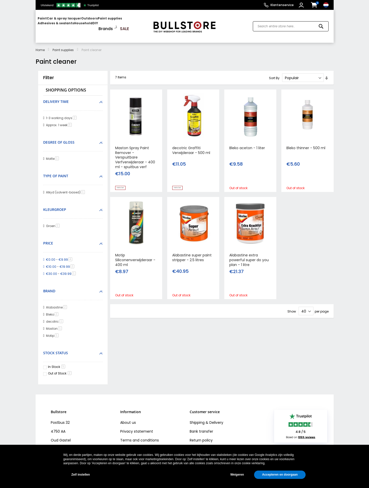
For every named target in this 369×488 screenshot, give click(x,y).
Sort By (274, 74)
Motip (53, 331)
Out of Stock (59, 369)
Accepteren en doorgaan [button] (280, 474)
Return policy (201, 435)
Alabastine (57, 303)
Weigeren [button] (237, 474)
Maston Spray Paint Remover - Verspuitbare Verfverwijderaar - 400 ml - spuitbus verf (135, 153)
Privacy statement (136, 426)
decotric (55, 317)
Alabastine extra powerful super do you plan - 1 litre (249, 258)
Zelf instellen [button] (80, 474)
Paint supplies (63, 45)
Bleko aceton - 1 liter (247, 143)
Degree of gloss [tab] (59, 138)
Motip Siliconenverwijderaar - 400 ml (135, 258)
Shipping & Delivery (206, 417)
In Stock (56, 362)
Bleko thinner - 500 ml (305, 143)
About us (128, 417)
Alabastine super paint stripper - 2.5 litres (192, 255)
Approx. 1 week (59, 121)
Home (40, 45)
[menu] (92, 24)
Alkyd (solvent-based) (66, 188)
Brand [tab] (49, 286)
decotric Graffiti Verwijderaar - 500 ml (191, 146)
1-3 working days (62, 114)
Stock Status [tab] (55, 348)
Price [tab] (48, 238)
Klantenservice (282, 5)
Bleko (53, 310)
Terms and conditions (139, 435)
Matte (53, 154)
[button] (302, 5)
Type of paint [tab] (55, 171)
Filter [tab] (48, 73)
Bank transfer (201, 426)
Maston (55, 324)
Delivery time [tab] (56, 97)
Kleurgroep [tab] (54, 205)
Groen (53, 221)
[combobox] (291, 24)
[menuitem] (57, 24)
